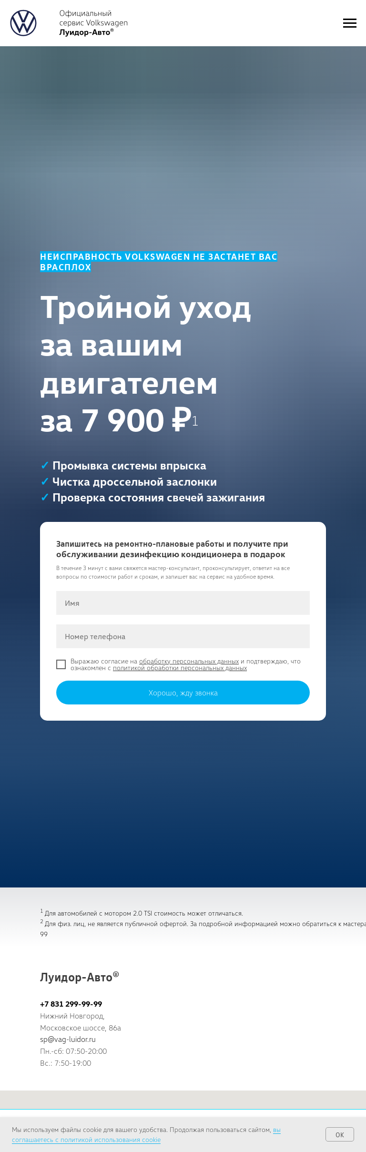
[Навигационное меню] (349, 23)
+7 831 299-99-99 (71, 1004)
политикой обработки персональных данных (180, 667)
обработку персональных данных (189, 661)
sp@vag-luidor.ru (68, 1039)
